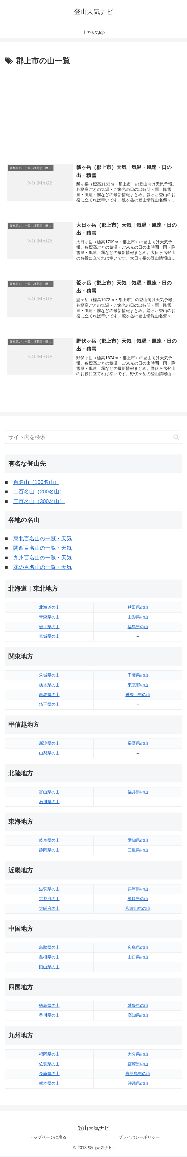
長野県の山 (138, 744)
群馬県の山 (49, 695)
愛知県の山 (138, 841)
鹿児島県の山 (138, 1074)
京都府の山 (49, 899)
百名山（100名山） (36, 483)
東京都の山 (138, 685)
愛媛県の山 (138, 1006)
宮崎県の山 (138, 1064)
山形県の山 (138, 618)
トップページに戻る (47, 1138)
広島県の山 (138, 948)
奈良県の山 (138, 899)
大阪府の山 (49, 909)
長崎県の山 (49, 1074)
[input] (93, 438)
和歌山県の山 (138, 909)
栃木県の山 (49, 685)
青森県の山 (49, 618)
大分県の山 (138, 1055)
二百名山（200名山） (39, 492)
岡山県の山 (49, 967)
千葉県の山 (138, 676)
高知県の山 (138, 1016)
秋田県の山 (138, 608)
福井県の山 (138, 792)
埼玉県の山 (49, 705)
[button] (176, 438)
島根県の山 (49, 958)
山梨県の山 (49, 753)
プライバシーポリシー (139, 1138)
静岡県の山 (49, 851)
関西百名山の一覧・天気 (42, 549)
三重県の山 (138, 851)
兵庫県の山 (138, 889)
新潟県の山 (49, 744)
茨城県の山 (49, 676)
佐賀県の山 (49, 1064)
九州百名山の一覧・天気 (42, 559)
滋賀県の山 (49, 889)
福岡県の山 (49, 1055)
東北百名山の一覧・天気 (42, 539)
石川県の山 (49, 802)
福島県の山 (138, 627)
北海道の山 (49, 608)
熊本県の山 (49, 1084)
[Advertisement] (93, 111)
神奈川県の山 (138, 695)
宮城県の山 (49, 637)
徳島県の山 (49, 1006)
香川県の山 (49, 1016)
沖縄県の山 (138, 1084)
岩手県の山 (49, 627)
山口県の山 (138, 958)
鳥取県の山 (49, 948)
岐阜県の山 (49, 841)
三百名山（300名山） (39, 502)
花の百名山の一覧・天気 (42, 568)
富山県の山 (49, 792)
